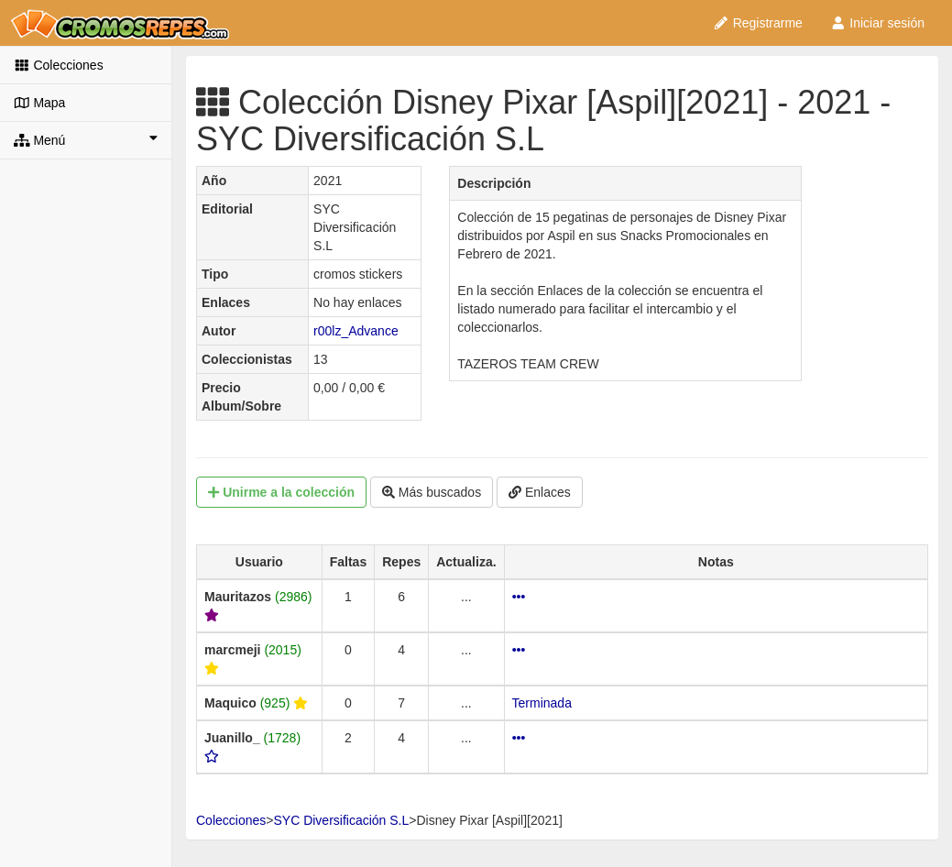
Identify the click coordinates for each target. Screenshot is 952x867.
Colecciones (59, 65)
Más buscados (431, 492)
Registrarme (758, 23)
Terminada (542, 703)
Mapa (39, 102)
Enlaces (540, 492)
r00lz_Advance (356, 331)
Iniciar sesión (877, 23)
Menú (86, 139)
